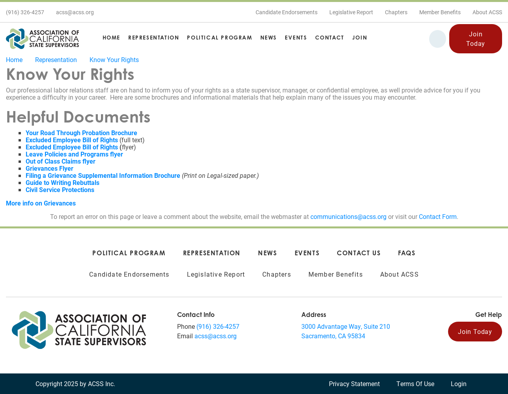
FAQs (406, 253)
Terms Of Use (415, 383)
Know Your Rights (114, 59)
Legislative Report (351, 12)
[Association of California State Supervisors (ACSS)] (79, 329)
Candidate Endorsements (287, 12)
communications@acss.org (348, 216)
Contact (329, 37)
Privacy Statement (354, 383)
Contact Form (438, 216)
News (268, 37)
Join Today (475, 38)
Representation (153, 37)
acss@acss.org (215, 336)
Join (359, 37)
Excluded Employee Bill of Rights (72, 147)
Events (296, 37)
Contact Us (359, 253)
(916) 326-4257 (217, 326)
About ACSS (487, 12)
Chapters (396, 12)
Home (111, 37)
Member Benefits (440, 12)
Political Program (219, 37)
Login (459, 383)
